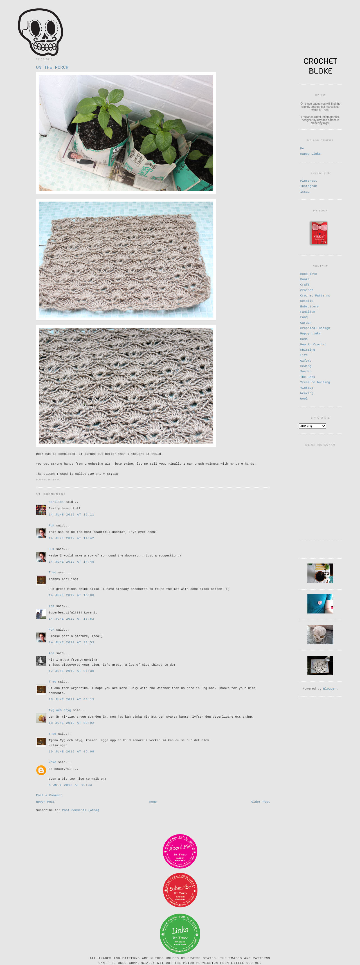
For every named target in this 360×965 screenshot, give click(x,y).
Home (153, 801)
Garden (305, 322)
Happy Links (310, 153)
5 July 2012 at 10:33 (70, 783)
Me (302, 148)
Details (306, 300)
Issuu (304, 191)
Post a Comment (49, 794)
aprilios (56, 500)
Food (304, 316)
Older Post (260, 801)
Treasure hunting (315, 382)
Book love (308, 273)
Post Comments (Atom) (81, 810)
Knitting (307, 349)
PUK (51, 524)
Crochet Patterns (315, 295)
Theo (52, 571)
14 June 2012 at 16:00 (71, 594)
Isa (51, 605)
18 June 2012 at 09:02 (71, 721)
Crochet (306, 290)
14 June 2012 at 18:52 (71, 617)
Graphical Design (315, 327)
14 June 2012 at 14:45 (71, 560)
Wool (304, 398)
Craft (304, 284)
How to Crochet (313, 344)
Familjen (307, 311)
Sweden (305, 371)
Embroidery (309, 306)
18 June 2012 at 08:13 (71, 698)
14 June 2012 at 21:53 (71, 641)
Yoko (52, 761)
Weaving (306, 393)
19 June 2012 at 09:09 (71, 750)
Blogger (329, 686)
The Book (307, 376)
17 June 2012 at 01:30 (71, 669)
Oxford (305, 360)
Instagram (308, 186)
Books (304, 279)
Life (304, 354)
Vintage (306, 387)
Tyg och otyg (60, 709)
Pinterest (308, 180)
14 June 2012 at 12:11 (71, 513)
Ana (51, 652)
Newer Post (45, 801)
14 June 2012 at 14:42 (71, 537)
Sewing (305, 365)
